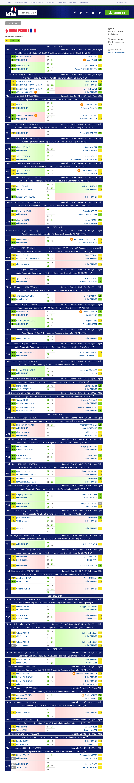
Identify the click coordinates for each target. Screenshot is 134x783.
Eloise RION (92, 560)
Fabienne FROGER (24, 684)
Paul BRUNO (91, 56)
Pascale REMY (22, 299)
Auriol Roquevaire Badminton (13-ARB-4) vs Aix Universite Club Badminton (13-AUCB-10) (54, 205)
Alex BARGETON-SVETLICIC (85, 239)
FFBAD (9, 2)
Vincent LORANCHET (88, 425)
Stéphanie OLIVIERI (89, 108)
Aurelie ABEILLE (23, 659)
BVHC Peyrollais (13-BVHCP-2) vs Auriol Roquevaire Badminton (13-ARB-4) (54, 78)
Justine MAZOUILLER (88, 370)
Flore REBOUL (91, 173)
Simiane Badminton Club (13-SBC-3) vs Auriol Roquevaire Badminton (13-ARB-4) (54, 181)
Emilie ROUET (22, 662)
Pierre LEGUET (22, 755)
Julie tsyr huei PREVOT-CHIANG (29, 85)
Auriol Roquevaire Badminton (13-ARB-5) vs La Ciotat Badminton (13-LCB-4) (54, 489)
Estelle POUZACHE (24, 478)
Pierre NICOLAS (90, 104)
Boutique (73, 2)
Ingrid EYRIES (91, 315)
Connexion (117, 13)
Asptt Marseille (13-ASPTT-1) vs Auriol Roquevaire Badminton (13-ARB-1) (54, 333)
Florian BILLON (22, 673)
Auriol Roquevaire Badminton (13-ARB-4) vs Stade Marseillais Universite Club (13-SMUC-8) (54, 53)
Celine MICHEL (91, 386)
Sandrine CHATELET (88, 281)
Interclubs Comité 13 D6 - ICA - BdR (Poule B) (81, 49)
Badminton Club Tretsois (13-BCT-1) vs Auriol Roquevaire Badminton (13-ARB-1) (54, 290)
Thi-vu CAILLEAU (90, 115)
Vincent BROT (22, 400)
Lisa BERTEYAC (22, 581)
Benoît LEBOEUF (90, 311)
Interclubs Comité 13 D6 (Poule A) (86, 652)
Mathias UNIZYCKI (24, 56)
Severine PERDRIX (89, 373)
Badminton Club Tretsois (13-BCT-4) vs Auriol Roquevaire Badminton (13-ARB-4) (54, 656)
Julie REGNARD (91, 556)
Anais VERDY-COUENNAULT (28, 258)
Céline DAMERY (90, 698)
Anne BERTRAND (89, 428)
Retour (14, 23)
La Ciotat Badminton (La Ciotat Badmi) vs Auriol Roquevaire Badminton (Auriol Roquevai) (54, 602)
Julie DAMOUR (22, 744)
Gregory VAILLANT (89, 400)
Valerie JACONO (23, 633)
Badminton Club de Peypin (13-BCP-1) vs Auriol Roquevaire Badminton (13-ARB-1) (54, 382)
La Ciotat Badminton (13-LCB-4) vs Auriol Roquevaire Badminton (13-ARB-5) (54, 574)
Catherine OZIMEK (24, 695)
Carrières (84, 2)
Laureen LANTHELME (88, 118)
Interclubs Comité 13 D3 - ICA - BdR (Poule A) (81, 124)
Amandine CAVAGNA (25, 296)
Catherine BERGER (89, 633)
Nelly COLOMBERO (89, 503)
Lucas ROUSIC (91, 156)
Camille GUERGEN (89, 150)
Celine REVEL (91, 662)
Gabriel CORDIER (90, 211)
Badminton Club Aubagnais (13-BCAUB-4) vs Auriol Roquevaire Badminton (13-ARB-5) (54, 442)
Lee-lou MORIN (90, 220)
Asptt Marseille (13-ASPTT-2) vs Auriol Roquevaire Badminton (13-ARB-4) (54, 705)
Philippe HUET (22, 311)
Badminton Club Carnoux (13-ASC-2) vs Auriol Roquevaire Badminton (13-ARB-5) (54, 467)
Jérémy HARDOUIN (89, 170)
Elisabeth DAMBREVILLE (87, 214)
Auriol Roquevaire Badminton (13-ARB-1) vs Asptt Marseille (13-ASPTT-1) (54, 234)
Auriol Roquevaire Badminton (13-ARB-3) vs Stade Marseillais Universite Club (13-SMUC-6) (54, 127)
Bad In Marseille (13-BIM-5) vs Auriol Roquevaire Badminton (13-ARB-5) (54, 514)
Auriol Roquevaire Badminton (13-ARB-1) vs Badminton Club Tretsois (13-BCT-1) (54, 364)
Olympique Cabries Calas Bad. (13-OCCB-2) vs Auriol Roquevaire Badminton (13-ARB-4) (54, 251)
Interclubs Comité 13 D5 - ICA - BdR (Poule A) (81, 230)
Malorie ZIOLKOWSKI (88, 355)
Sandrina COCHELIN (24, 115)
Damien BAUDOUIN (24, 606)
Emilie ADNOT (91, 695)
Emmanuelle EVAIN (24, 609)
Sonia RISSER (21, 560)
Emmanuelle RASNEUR (26, 474)
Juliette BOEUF (22, 741)
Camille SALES (22, 618)
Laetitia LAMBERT (24, 338)
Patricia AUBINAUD (24, 677)
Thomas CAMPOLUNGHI (86, 673)
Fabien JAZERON (23, 239)
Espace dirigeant (21, 2)
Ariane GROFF (91, 727)
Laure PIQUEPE (90, 730)
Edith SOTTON (91, 506)
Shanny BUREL (91, 147)
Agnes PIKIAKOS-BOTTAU (86, 69)
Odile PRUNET (22, 60)
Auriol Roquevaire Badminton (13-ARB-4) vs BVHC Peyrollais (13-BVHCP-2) (54, 166)
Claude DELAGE (90, 89)
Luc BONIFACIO (90, 278)
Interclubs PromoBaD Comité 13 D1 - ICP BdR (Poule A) (77, 599)
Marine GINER (91, 758)
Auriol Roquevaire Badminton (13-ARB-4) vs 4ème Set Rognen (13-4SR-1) (54, 141)
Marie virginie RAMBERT (87, 242)
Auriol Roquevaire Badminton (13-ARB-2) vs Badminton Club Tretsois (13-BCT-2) (54, 691)
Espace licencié (37, 2)
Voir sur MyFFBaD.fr (116, 52)
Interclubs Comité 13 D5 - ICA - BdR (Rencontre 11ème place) (75, 248)
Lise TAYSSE (92, 60)
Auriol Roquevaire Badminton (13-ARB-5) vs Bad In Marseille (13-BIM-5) (54, 421)
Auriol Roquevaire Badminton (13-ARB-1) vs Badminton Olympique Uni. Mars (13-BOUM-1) (54, 347)
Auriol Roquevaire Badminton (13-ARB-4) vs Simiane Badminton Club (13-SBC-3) (54, 99)
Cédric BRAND (22, 186)
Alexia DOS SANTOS (88, 133)
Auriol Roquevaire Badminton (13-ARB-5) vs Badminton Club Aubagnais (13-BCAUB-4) (54, 553)
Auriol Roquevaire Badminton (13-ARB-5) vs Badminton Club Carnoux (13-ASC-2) (54, 538)
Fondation (62, 2)
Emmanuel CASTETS (88, 755)
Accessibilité (122, 2)
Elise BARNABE (22, 264)
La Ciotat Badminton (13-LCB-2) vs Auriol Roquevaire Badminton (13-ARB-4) (54, 737)
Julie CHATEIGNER (24, 517)
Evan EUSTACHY (23, 471)
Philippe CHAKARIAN (25, 425)
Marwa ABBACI (22, 455)
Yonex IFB (50, 2)
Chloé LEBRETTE (90, 324)
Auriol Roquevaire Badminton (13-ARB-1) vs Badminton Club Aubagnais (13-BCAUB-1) (54, 273)
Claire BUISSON (23, 65)
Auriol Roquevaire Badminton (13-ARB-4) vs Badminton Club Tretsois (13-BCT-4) (54, 723)
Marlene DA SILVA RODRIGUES (84, 159)
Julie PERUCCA (91, 65)
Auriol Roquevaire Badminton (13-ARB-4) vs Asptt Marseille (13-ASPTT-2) (54, 751)
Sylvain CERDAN (90, 81)
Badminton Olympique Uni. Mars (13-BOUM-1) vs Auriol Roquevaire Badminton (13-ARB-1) (54, 396)
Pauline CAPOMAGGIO (25, 320)
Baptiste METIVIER (24, 81)
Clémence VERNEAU (24, 92)
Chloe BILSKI (91, 432)
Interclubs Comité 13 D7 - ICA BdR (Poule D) (82, 418)
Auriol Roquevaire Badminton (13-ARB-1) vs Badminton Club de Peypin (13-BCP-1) (54, 308)
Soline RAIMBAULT (89, 684)
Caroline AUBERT (90, 497)
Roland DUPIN (22, 255)
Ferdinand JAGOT (23, 446)
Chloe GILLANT (90, 435)
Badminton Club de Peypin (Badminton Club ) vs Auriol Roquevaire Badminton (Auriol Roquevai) (54, 627)
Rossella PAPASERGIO (87, 352)
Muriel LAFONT (22, 645)
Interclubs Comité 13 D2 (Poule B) (86, 688)
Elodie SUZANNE (90, 223)
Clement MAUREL (89, 494)
